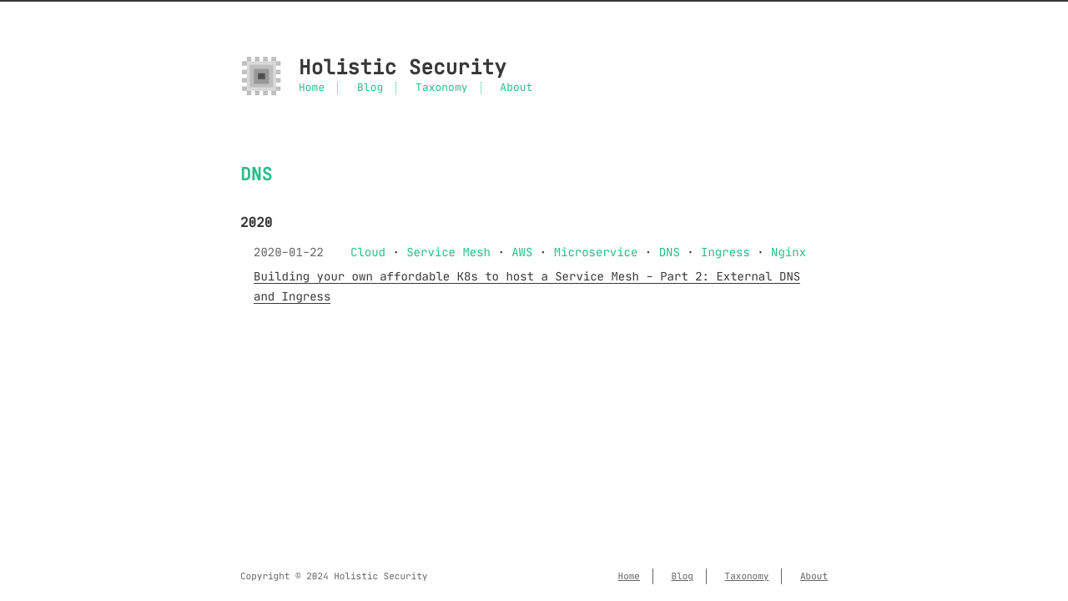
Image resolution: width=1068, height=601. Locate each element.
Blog (370, 88)
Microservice (596, 252)
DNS (669, 252)
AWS (521, 252)
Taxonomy (441, 88)
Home (312, 88)
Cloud (367, 252)
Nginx (788, 252)
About (516, 88)
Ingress (725, 252)
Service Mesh (448, 252)
